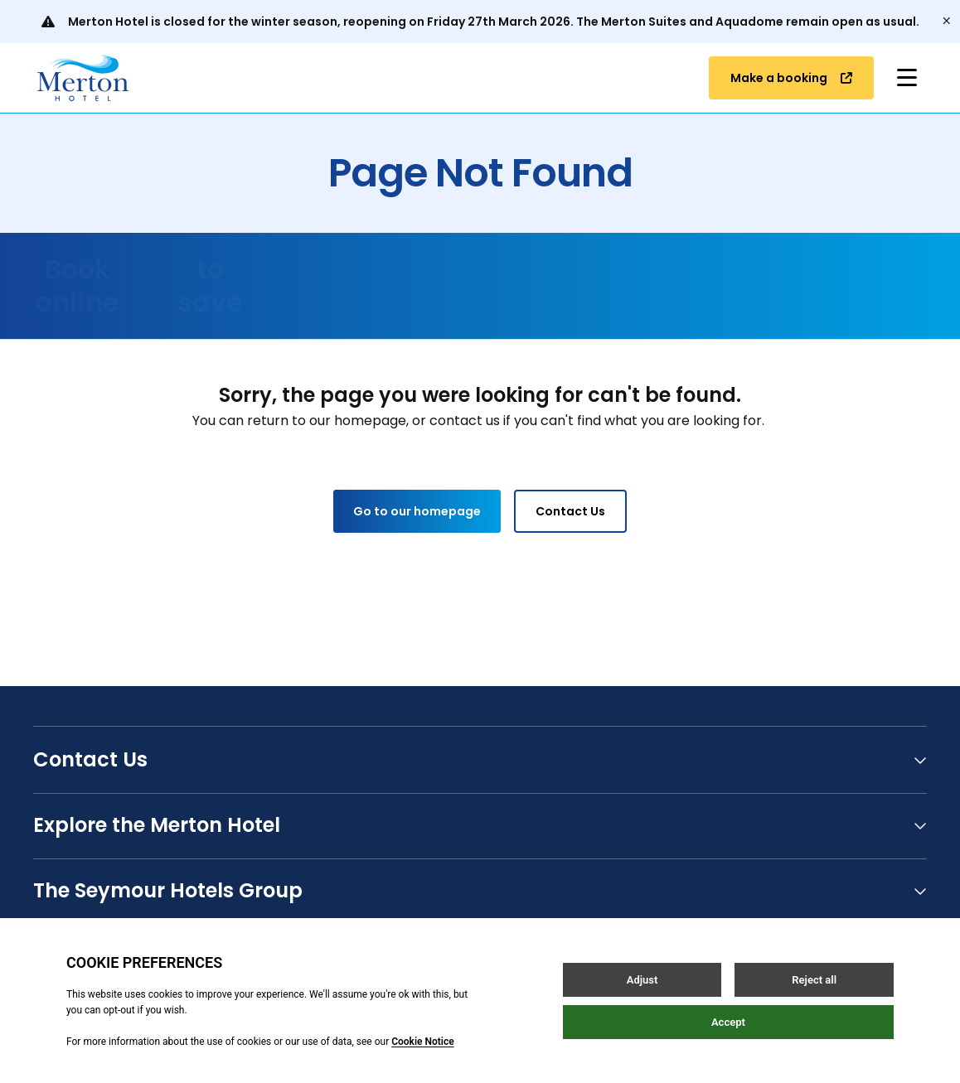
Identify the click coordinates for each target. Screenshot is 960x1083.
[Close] (946, 21)
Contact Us (570, 511)
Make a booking (791, 78)
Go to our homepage (417, 511)
